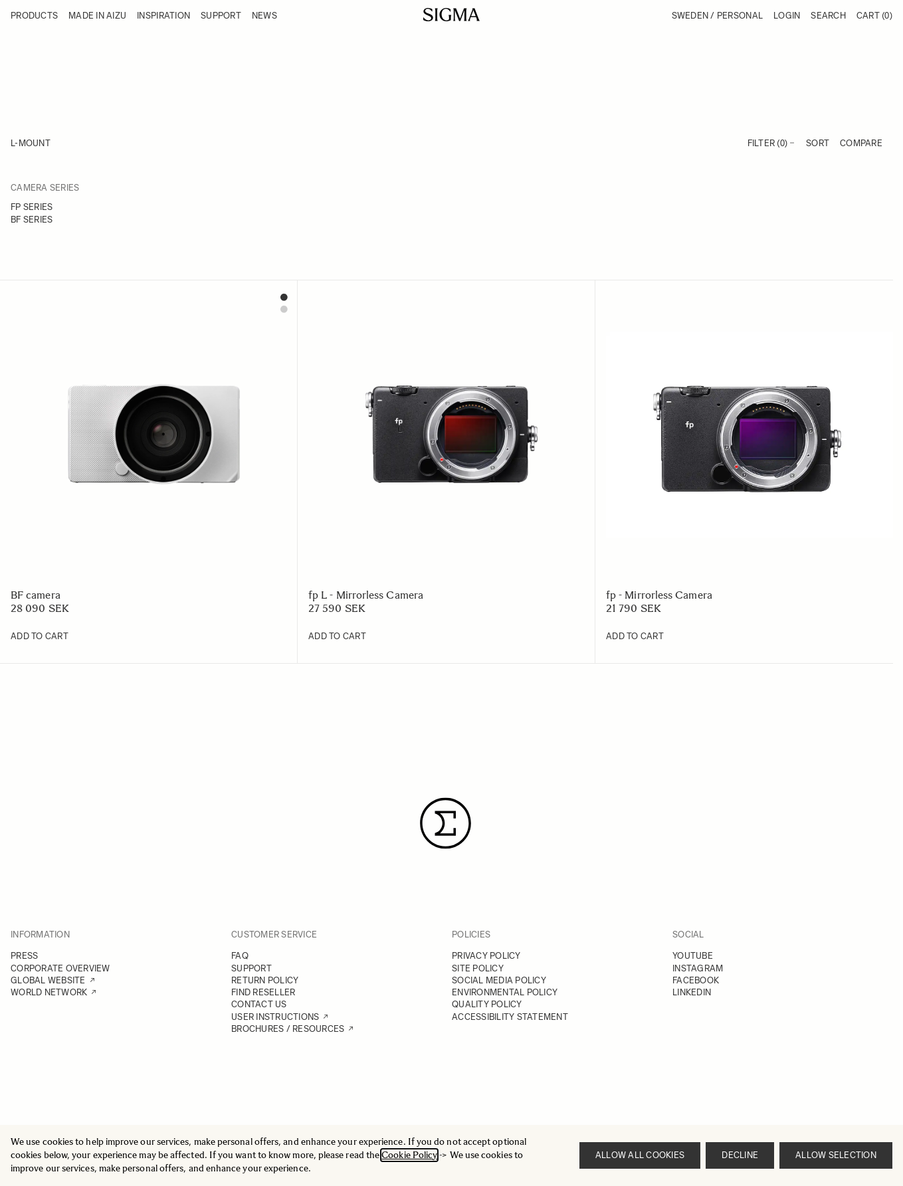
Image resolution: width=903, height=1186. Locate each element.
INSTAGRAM (697, 968)
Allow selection (835, 1155)
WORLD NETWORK (49, 992)
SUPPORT (251, 968)
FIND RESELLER (263, 992)
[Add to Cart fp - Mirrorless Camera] (635, 636)
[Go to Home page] (451, 14)
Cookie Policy (409, 1155)
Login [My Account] (786, 16)
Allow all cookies (639, 1155)
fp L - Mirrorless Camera (365, 595)
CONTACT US (259, 1004)
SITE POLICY (478, 968)
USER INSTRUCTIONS (275, 1017)
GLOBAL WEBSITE (48, 980)
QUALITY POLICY (487, 1004)
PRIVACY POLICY (486, 956)
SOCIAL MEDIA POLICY (499, 980)
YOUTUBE (692, 956)
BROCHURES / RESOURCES (287, 1029)
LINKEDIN (691, 992)
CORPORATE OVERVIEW (60, 968)
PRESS (24, 956)
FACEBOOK (695, 980)
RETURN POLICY (264, 980)
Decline (740, 1155)
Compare (861, 143)
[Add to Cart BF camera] (39, 636)
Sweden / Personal (717, 16)
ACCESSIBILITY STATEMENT (510, 1017)
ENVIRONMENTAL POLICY (504, 992)
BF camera (35, 595)
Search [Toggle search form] (828, 16)
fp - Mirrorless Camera (659, 595)
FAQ (240, 956)
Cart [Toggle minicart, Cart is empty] (874, 16)
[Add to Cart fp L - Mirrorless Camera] (337, 636)
